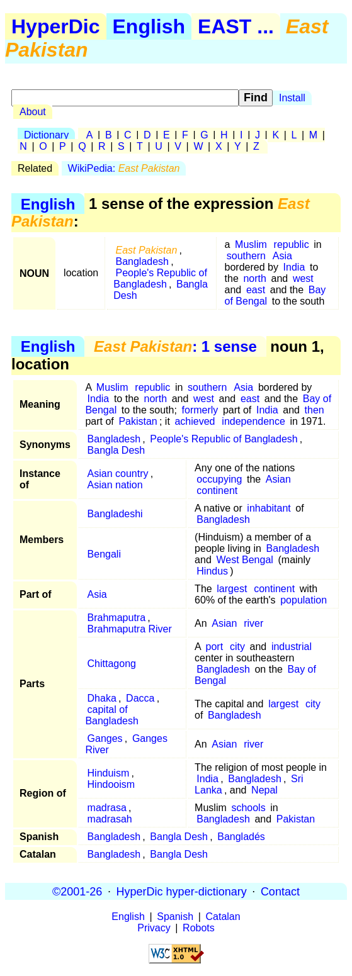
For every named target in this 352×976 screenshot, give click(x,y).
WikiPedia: (124, 168)
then (314, 410)
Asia (282, 255)
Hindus (212, 571)
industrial (291, 646)
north (254, 278)
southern (246, 255)
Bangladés (241, 836)
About (33, 111)
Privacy (153, 928)
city (237, 646)
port (215, 646)
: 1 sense (175, 346)
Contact (280, 891)
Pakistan (137, 421)
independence (253, 421)
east (255, 289)
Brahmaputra (117, 617)
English (149, 26)
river (253, 623)
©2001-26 (77, 891)
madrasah (110, 819)
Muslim (251, 244)
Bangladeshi (115, 513)
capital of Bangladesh (112, 715)
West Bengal (244, 559)
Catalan (223, 916)
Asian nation (115, 485)
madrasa (107, 807)
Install (292, 98)
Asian (278, 479)
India (294, 267)
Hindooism (111, 784)
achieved (194, 421)
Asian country (118, 473)
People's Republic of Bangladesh (160, 278)
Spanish (175, 916)
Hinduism (109, 773)
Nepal (264, 790)
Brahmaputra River (130, 629)
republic (291, 244)
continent (216, 490)
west (303, 278)
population (303, 600)
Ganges (105, 738)
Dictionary (46, 135)
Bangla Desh (116, 450)
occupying (219, 479)
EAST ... (236, 26)
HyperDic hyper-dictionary (181, 891)
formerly (200, 410)
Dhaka (102, 698)
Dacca (140, 698)
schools (248, 807)
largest (232, 588)
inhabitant (268, 508)
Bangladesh (142, 261)
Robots (199, 928)
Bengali (104, 554)
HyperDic (55, 26)
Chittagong (112, 663)
